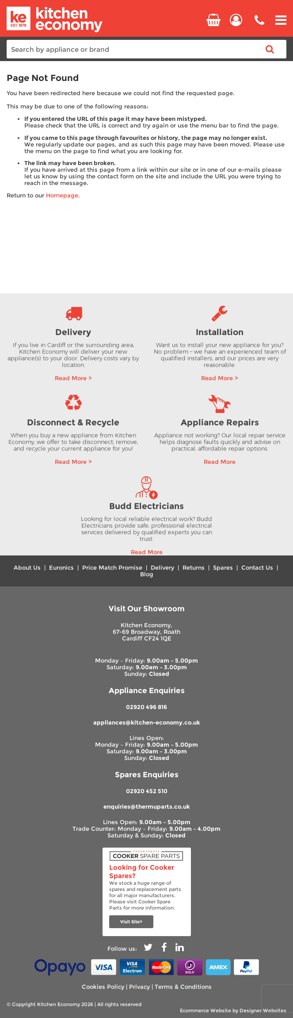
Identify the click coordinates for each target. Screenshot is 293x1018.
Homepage (62, 195)
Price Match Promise (112, 567)
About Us (27, 567)
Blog (146, 574)
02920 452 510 (146, 791)
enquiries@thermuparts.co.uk (146, 806)
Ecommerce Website (205, 1010)
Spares (223, 567)
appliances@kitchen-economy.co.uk (146, 722)
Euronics (61, 567)
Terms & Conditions (183, 986)
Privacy (139, 986)
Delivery (162, 567)
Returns (194, 567)
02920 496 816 (146, 707)
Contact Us (257, 567)
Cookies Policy (103, 986)
